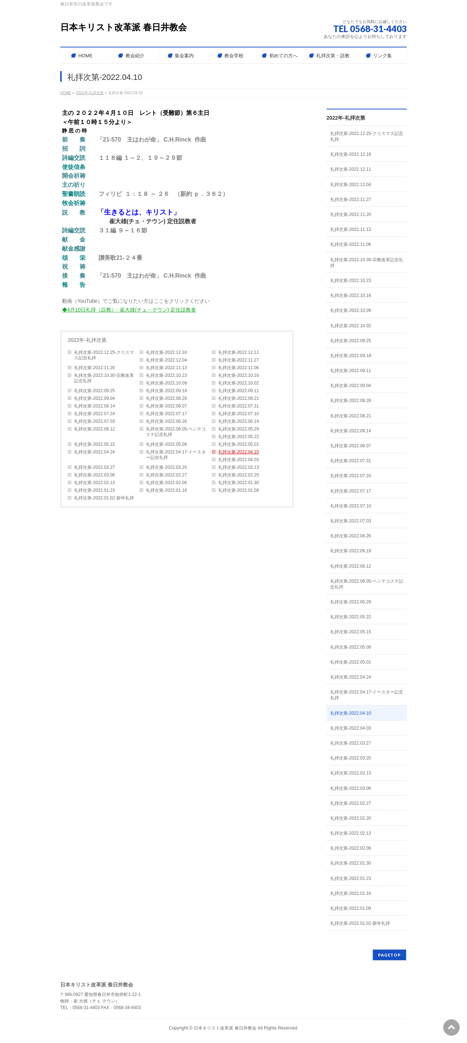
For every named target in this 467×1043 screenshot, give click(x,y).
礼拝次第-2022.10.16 (238, 375)
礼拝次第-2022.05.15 (94, 444)
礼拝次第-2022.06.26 (166, 421)
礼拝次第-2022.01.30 (238, 482)
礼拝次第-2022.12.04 (166, 360)
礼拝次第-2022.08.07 (166, 406)
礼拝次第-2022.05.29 (238, 429)
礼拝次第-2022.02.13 (94, 482)
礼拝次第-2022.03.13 (238, 467)
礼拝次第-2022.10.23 (166, 375)
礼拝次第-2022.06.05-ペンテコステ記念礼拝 (176, 431)
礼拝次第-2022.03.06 (94, 475)
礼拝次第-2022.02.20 (238, 475)
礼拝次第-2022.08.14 (94, 406)
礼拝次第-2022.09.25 (94, 390)
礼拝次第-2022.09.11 (238, 390)
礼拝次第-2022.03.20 (166, 467)
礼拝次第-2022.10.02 (238, 383)
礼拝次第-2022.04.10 (238, 452)
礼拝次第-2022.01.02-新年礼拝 (104, 498)
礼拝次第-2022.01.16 (166, 490)
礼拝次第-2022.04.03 (238, 459)
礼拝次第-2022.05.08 (166, 444)
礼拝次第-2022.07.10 (238, 413)
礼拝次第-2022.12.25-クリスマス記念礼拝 (104, 355)
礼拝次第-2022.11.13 (166, 367)
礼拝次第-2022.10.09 (166, 383)
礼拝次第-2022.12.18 (166, 352)
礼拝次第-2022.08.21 (238, 398)
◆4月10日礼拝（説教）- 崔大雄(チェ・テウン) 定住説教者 (129, 310)
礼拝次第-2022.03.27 (94, 467)
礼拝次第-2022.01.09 (238, 490)
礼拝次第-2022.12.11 (238, 352)
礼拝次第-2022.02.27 (166, 475)
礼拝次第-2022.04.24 (94, 452)
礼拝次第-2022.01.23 (94, 490)
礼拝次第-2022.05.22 (238, 436)
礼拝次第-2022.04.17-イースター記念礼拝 (176, 454)
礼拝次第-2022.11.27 (238, 360)
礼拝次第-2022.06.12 (94, 429)
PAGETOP (389, 955)
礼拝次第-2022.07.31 (238, 406)
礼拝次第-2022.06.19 (238, 421)
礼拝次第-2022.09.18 (166, 390)
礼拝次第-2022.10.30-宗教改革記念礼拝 (104, 378)
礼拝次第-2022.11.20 (94, 367)
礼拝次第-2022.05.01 (238, 444)
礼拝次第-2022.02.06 (166, 482)
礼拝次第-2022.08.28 (166, 398)
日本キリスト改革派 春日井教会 (123, 27)
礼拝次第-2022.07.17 (166, 413)
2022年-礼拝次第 (87, 340)
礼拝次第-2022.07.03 (94, 421)
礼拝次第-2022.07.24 (94, 413)
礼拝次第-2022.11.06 (238, 367)
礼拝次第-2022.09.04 (94, 398)
